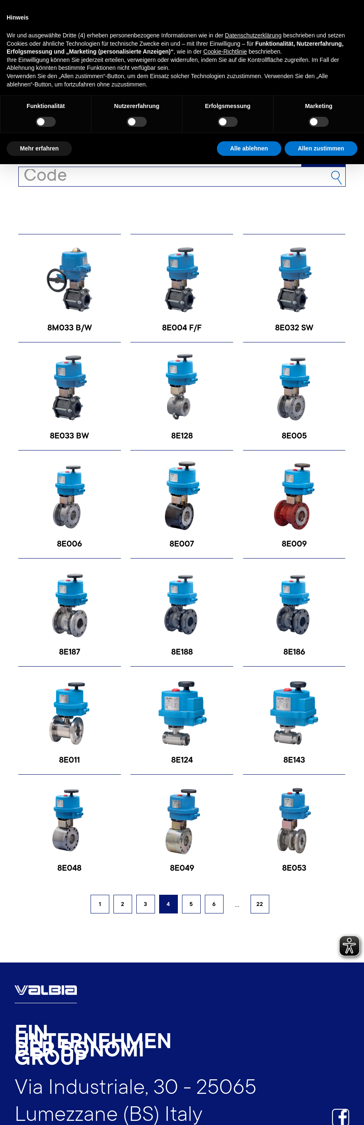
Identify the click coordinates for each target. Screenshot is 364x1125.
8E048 (69, 869)
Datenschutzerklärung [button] (253, 35)
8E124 (182, 761)
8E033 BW (69, 436)
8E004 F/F (182, 328)
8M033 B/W (69, 328)
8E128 (182, 436)
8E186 (294, 652)
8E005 (294, 436)
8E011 (69, 761)
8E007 (182, 544)
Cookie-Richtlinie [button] (225, 51)
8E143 (294, 761)
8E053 (294, 869)
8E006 (69, 544)
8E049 (182, 869)
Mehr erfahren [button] (39, 148)
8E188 (182, 652)
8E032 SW (294, 328)
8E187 (69, 652)
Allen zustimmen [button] (321, 148)
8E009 (294, 544)
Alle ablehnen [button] (249, 148)
